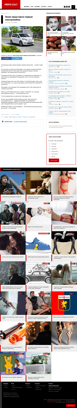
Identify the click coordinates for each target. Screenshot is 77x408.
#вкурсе (6, 117)
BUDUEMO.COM (11, 396)
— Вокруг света (38, 389)
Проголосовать (54, 160)
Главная (3, 13)
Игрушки (37, 6)
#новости (20, 117)
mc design (63, 401)
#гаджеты (25, 117)
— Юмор (13, 385)
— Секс (12, 389)
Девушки (26, 6)
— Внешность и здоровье (40, 385)
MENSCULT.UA (10, 393)
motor (17, 114)
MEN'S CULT (55, 389)
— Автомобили (28, 387)
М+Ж (32, 6)
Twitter (17, 58)
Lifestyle (43, 6)
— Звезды (5, 387)
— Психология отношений (16, 387)
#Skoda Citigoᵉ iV (13, 117)
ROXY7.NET (55, 387)
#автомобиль (32, 117)
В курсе (50, 6)
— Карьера (37, 387)
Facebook (6, 58)
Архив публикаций (54, 385)
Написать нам (71, 405)
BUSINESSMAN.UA (10, 394)
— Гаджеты (27, 385)
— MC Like (5, 385)
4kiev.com (54, 391)
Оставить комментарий (20, 121)
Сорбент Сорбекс (51, 402)
